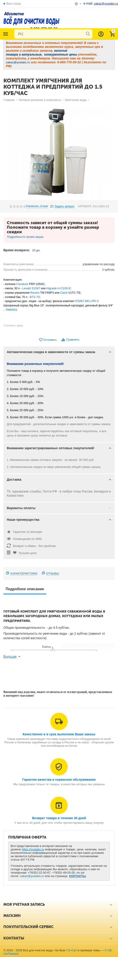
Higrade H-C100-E (58, 288)
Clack (63, 292)
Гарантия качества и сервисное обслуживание (59, 779)
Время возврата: (16, 250)
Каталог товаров (5, 34)
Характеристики (23, 573)
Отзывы (52, 573)
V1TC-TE (74, 292)
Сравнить (70, 340)
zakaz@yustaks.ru (32, 876)
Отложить (48, 340)
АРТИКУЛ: (85, 206)
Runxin (35, 292)
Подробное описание (25, 589)
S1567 (36, 288)
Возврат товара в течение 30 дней (59, 818)
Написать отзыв (37, 206)
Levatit (27, 288)
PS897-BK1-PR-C (87, 301)
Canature (22, 284)
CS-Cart (71, 950)
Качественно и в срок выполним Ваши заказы (59, 734)
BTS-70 (35, 297)
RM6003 (11, 309)
